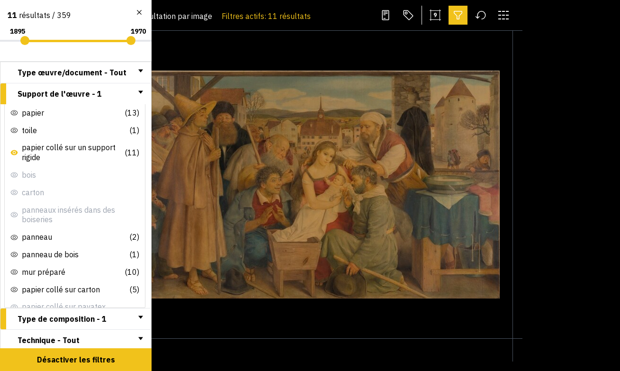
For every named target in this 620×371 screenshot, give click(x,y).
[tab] (75, 72)
